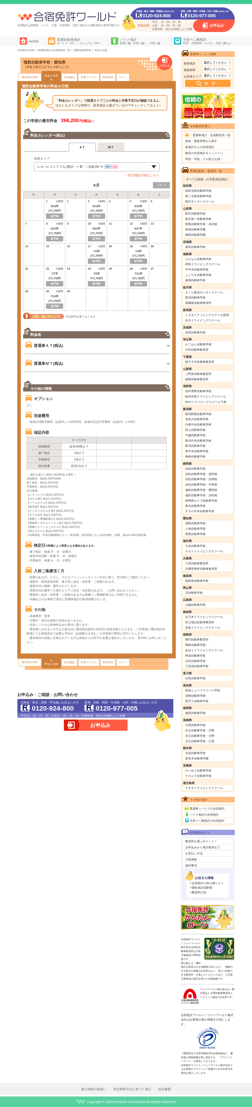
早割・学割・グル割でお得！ (204, 159)
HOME (34, 41)
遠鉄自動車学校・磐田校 (201, 490)
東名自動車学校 (195, 505)
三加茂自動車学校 (197, 666)
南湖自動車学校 (195, 280)
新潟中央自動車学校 (198, 440)
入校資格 (191, 859)
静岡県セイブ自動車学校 (201, 500)
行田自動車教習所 (197, 349)
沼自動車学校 (194, 592)
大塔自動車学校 (195, 725)
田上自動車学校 (195, 430)
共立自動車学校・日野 (199, 730)
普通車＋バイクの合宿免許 (207, 808)
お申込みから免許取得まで (202, 847)
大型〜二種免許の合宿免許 (207, 820)
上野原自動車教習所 (198, 374)
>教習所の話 (198, 892)
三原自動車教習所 (197, 563)
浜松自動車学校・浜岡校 (201, 479)
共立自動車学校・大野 (199, 735)
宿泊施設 (69, 77)
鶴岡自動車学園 (195, 234)
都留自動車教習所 (197, 379)
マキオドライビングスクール (204, 788)
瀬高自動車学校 (195, 713)
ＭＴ (111, 147)
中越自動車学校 (195, 435)
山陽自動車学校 (195, 604)
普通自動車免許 (79, 41)
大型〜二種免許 (207, 41)
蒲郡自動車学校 (195, 523)
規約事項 (191, 865)
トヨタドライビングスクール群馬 (207, 315)
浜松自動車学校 (195, 468)
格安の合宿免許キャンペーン (204, 153)
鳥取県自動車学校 (197, 581)
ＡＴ (82, 147)
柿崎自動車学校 (195, 456)
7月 (160, 185)
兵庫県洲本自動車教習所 (201, 568)
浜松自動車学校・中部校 (201, 484)
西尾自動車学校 (195, 534)
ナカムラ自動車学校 (198, 776)
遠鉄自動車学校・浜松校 (201, 495)
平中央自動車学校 (197, 269)
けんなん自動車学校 (198, 259)
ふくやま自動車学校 (198, 275)
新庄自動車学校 (195, 213)
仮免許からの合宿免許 (199, 147)
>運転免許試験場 (201, 887)
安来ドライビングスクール (202, 627)
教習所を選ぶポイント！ (201, 841)
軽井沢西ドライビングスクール (205, 396)
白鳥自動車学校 (195, 678)
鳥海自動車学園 (195, 229)
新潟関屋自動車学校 (198, 414)
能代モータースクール (199, 201)
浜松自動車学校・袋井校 (201, 474)
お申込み (217, 25)
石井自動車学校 (195, 661)
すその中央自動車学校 (199, 511)
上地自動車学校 (195, 528)
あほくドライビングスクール (204, 650)
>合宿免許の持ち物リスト (207, 883)
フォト (123, 77)
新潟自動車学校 (195, 445)
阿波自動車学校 (195, 655)
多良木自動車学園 (197, 758)
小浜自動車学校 (195, 546)
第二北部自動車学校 (198, 196)
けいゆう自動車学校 (198, 770)
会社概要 (164, 1089)
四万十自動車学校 (197, 701)
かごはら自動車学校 (198, 344)
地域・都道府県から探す (201, 141)
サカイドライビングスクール (204, 551)
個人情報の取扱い (93, 1089)
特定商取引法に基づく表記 (132, 1089)
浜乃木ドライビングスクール (204, 617)
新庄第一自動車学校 (198, 219)
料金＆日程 (51, 75)
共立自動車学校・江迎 (199, 741)
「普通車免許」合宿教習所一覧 (210, 135)
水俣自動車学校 (195, 753)
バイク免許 (140, 41)
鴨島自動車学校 (195, 645)
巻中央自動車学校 (197, 451)
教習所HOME (30, 77)
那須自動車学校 (195, 297)
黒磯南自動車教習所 (198, 303)
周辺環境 (107, 77)
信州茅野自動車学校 (198, 391)
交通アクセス (89, 77)
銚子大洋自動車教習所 (199, 361)
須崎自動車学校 (195, 695)
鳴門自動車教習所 (197, 639)
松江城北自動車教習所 (199, 622)
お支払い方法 (194, 853)
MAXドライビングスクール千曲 (205, 402)
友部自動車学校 (195, 332)
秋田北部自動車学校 (198, 190)
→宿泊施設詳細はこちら (142, 175)
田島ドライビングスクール (202, 264)
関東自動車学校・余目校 (201, 224)
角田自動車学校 (195, 247)
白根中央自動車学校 (198, 424)
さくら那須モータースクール (204, 292)
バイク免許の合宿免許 (204, 814)
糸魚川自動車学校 (197, 419)
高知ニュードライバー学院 (202, 690)
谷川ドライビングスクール (202, 320)
